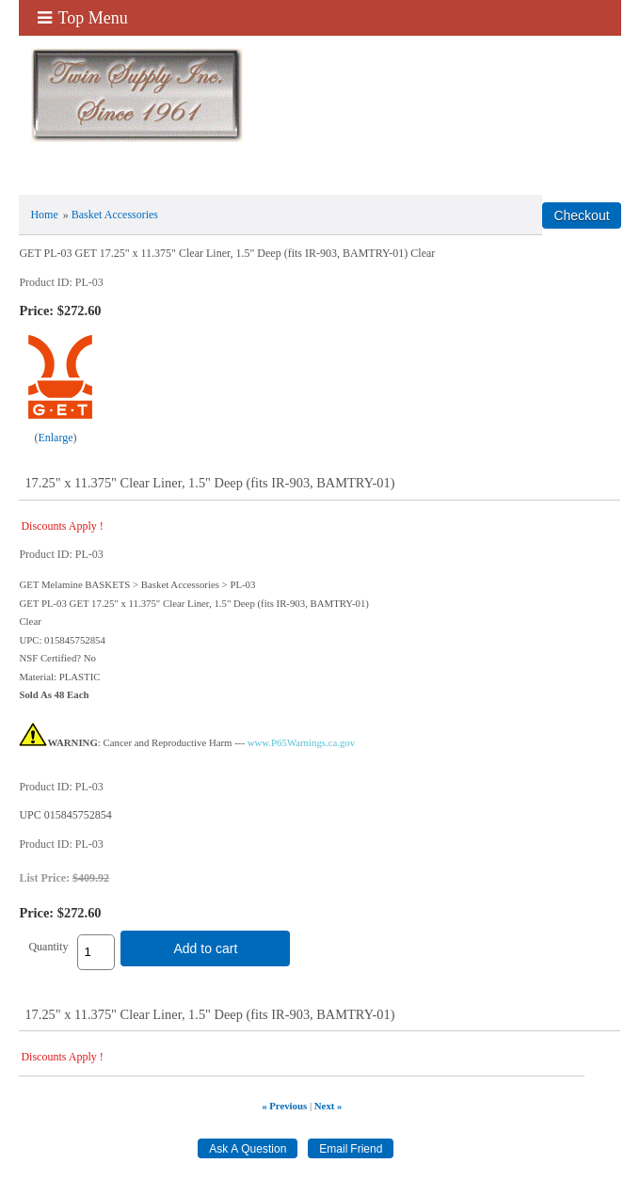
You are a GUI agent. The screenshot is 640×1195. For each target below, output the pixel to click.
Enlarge (55, 437)
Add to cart (205, 948)
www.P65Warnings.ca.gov (301, 742)
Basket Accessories (115, 214)
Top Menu (83, 17)
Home (43, 214)
